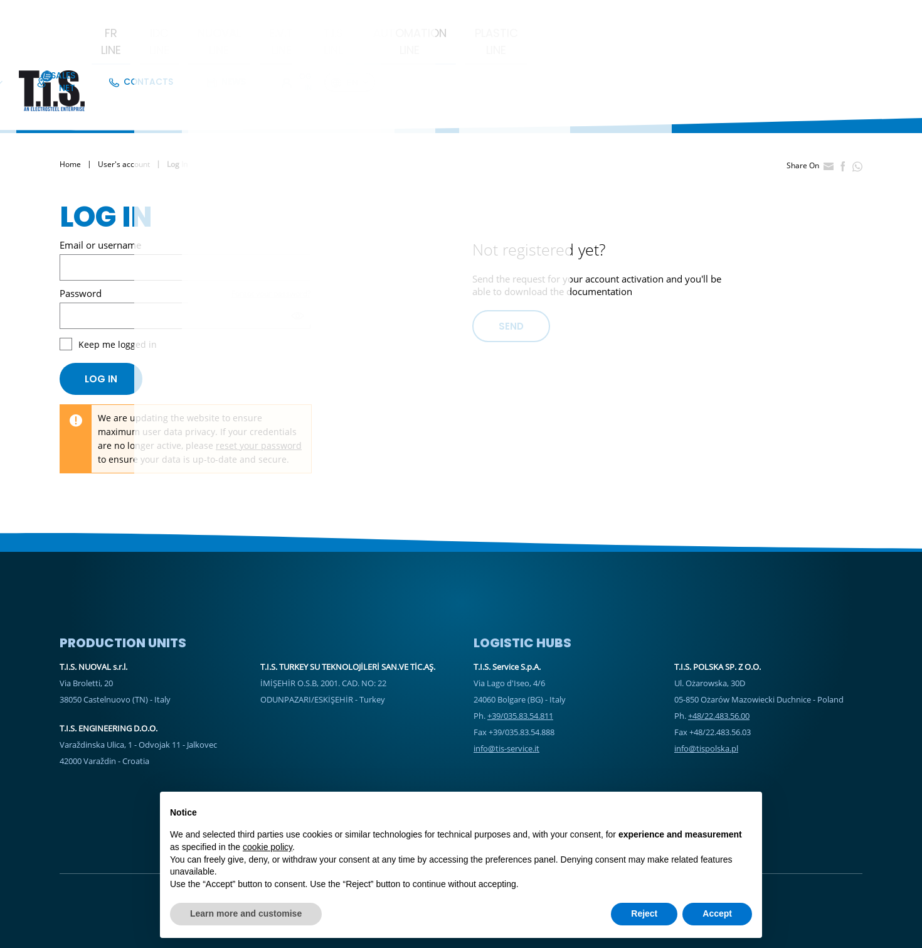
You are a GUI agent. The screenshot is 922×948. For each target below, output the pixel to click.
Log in (101, 328)
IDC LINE (236, 46)
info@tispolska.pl (706, 698)
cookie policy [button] (267, 847)
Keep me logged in (117, 294)
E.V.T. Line (404, 46)
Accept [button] (717, 913)
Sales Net (632, 15)
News (757, 15)
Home (70, 114)
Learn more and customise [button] (246, 913)
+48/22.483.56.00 (719, 665)
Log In (820, 15)
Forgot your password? (270, 243)
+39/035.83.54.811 (520, 665)
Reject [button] (644, 913)
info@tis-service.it (506, 698)
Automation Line (579, 46)
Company (562, 15)
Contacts (699, 15)
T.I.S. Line (479, 46)
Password (81, 243)
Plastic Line (688, 46)
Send (511, 276)
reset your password (259, 395)
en (877, 16)
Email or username (100, 194)
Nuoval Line (318, 46)
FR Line (169, 46)
